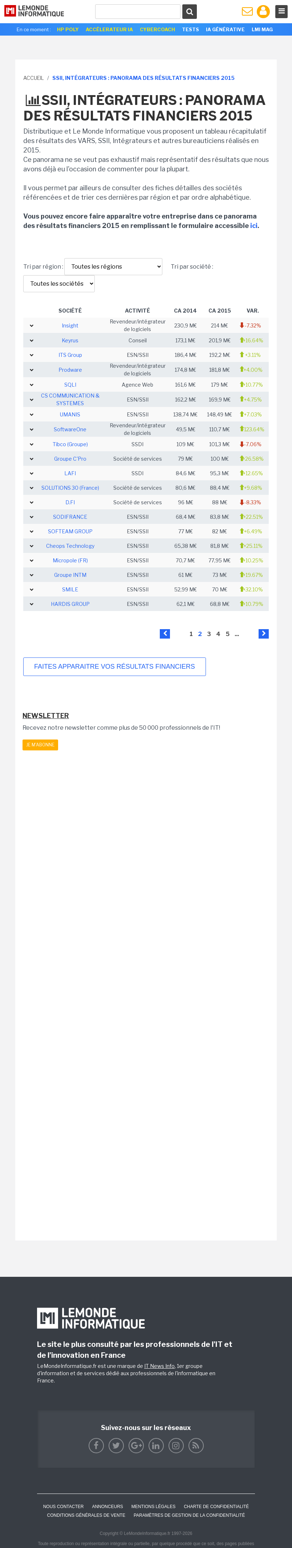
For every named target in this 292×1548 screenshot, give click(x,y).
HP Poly (68, 29)
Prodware (70, 370)
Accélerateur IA (109, 29)
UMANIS (70, 414)
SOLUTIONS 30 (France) (70, 488)
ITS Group (70, 355)
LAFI (70, 473)
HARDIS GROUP (70, 604)
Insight (70, 325)
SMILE (70, 589)
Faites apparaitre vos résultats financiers (114, 666)
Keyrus (70, 340)
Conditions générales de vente (86, 1515)
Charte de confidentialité (216, 1506)
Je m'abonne (40, 744)
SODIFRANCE (70, 517)
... (237, 634)
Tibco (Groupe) (70, 444)
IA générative (225, 29)
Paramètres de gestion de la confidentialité (189, 1515)
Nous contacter (63, 1506)
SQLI (70, 385)
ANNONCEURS (107, 1506)
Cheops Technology (70, 546)
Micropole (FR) (70, 560)
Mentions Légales (153, 1506)
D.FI (70, 502)
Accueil (33, 78)
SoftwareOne (70, 429)
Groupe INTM (70, 575)
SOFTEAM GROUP (70, 531)
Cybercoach (157, 29)
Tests (190, 29)
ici (253, 225)
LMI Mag (262, 29)
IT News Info (159, 1366)
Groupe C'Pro (70, 459)
